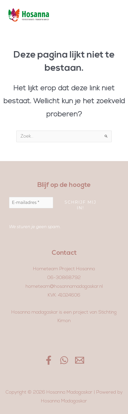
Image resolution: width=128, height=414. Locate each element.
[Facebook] (48, 360)
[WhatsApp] (64, 360)
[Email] (79, 360)
